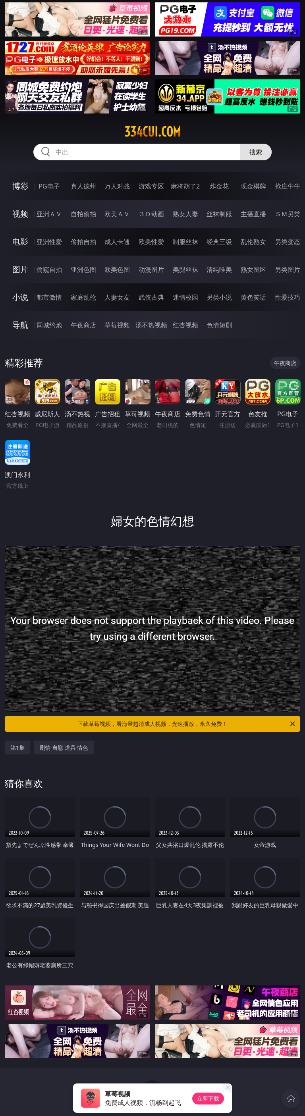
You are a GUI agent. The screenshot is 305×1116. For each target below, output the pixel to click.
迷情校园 (185, 297)
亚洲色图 (83, 269)
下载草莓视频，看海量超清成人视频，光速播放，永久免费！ (186, 724)
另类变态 (287, 241)
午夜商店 (83, 325)
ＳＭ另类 (287, 214)
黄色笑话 (253, 297)
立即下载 (208, 1098)
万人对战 (117, 186)
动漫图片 (151, 269)
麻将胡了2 (185, 186)
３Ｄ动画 (151, 214)
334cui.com (152, 132)
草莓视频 (117, 325)
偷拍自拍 (83, 241)
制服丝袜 (185, 241)
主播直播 (253, 214)
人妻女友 (117, 297)
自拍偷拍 (83, 214)
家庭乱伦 (83, 297)
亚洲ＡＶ (49, 214)
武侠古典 (151, 297)
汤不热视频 (151, 325)
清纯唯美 (219, 269)
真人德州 (83, 186)
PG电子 (49, 186)
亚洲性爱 (49, 241)
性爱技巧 (287, 297)
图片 (20, 269)
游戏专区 (151, 186)
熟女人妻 (185, 214)
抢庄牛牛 (287, 186)
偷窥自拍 (49, 269)
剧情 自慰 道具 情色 (64, 747)
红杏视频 (185, 325)
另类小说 (219, 297)
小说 (20, 297)
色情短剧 (219, 325)
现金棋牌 (253, 186)
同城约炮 (49, 325)
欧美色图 (117, 269)
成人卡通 (117, 241)
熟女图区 (253, 269)
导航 (20, 324)
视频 (20, 213)
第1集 (17, 747)
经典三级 (219, 241)
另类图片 (287, 269)
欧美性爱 (151, 241)
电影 (20, 241)
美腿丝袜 (185, 269)
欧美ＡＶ (117, 214)
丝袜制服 (219, 214)
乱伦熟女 (253, 241)
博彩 (20, 186)
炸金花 (219, 186)
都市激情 (49, 297)
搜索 (255, 152)
